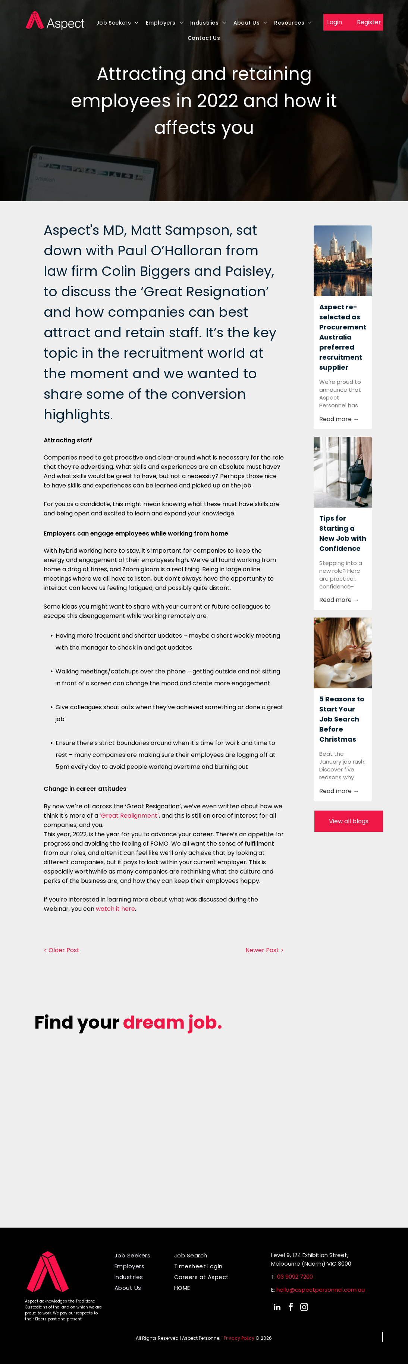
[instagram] (304, 1308)
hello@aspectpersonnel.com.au (320, 1290)
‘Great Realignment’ (129, 815)
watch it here (115, 908)
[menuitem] (117, 25)
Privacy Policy (239, 1338)
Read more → (339, 419)
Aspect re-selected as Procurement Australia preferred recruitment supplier (342, 337)
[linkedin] (277, 1308)
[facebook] (290, 1308)
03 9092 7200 (295, 1277)
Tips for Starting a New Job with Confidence (342, 533)
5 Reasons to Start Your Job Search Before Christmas (341, 719)
